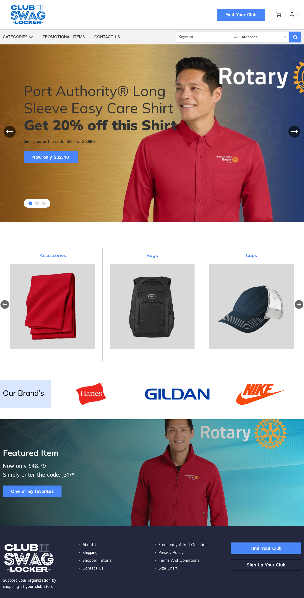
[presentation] (10, 132)
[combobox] (259, 37)
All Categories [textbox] (246, 37)
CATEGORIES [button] (15, 37)
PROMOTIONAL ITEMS (64, 37)
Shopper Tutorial (97, 560)
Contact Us (92, 568)
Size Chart (168, 568)
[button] (31, 38)
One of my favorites (32, 491)
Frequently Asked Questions (183, 545)
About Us (90, 545)
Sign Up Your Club (266, 565)
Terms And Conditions (178, 560)
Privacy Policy (170, 553)
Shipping (90, 553)
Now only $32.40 (50, 157)
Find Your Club (240, 15)
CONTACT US (107, 37)
